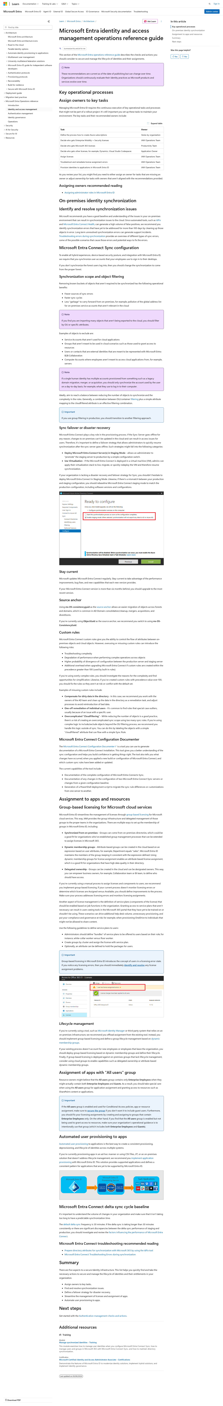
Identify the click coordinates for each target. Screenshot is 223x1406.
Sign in (217, 3)
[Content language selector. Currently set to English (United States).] (16, 1390)
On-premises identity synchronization (188, 30)
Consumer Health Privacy (82, 1397)
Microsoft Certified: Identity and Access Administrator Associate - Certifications (94, 1359)
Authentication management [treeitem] (20, 113)
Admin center (212, 11)
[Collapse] (48, 21)
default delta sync (72, 1224)
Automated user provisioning (73, 1143)
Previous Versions (25, 1397)
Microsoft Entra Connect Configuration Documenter (88, 746)
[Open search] (209, 3)
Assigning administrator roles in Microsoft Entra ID (89, 192)
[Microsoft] (5, 4)
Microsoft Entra (73, 21)
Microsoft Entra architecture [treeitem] (20, 36)
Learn (61, 21)
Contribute (51, 1397)
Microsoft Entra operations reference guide (99, 54)
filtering (134, 399)
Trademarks (118, 1397)
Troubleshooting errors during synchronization (82, 236)
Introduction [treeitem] (13, 105)
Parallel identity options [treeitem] (18, 49)
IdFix (158, 220)
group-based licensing (137, 814)
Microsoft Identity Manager (111, 1030)
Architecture (88, 21)
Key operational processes (183, 26)
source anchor (104, 606)
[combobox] (27, 27)
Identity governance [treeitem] (16, 117)
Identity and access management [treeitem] (22, 109)
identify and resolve (134, 965)
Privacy (62, 1397)
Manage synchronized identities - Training (78, 1342)
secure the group (96, 1110)
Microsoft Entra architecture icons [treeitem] (23, 40)
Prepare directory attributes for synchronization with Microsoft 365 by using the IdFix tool (109, 1250)
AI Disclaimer (9, 1397)
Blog (39, 1397)
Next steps (176, 41)
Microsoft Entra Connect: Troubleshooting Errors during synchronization (100, 1254)
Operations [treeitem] (13, 121)
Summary (176, 37)
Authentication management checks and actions (103, 1315)
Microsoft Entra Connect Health (78, 224)
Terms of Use (104, 1397)
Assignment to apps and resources (187, 34)
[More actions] (161, 21)
